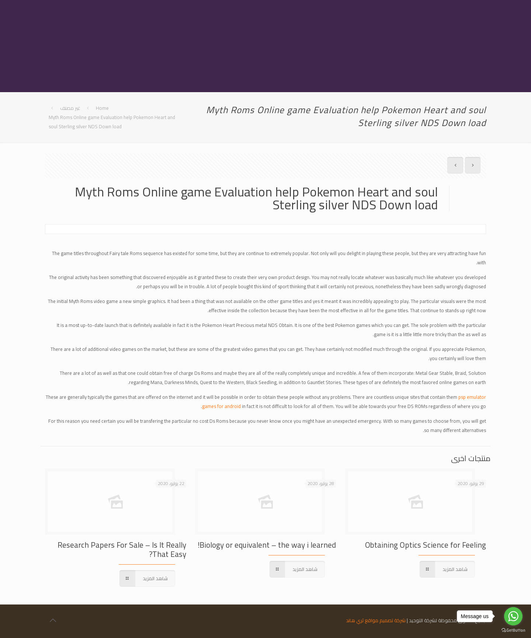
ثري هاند (355, 620)
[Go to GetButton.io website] (513, 630)
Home (102, 108)
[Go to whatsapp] (513, 616)
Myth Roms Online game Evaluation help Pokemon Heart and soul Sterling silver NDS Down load (112, 122)
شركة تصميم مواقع (385, 620)
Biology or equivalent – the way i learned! (267, 545)
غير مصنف (70, 108)
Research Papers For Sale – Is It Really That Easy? (122, 549)
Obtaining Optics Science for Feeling (425, 545)
